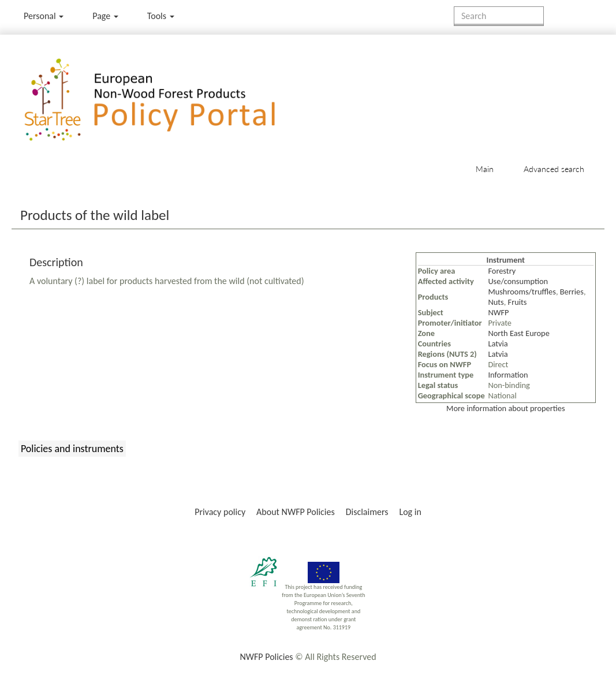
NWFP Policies (266, 656)
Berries (572, 291)
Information (508, 375)
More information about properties (505, 408)
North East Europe (518, 333)
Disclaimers (367, 511)
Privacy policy (220, 511)
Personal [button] (44, 15)
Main (485, 169)
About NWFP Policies (295, 511)
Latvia (497, 343)
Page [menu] (105, 15)
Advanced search (554, 169)
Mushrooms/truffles (522, 291)
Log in (410, 511)
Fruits (517, 302)
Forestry (502, 271)
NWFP (498, 312)
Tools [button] (160, 15)
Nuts (495, 302)
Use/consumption (518, 281)
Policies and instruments (72, 448)
